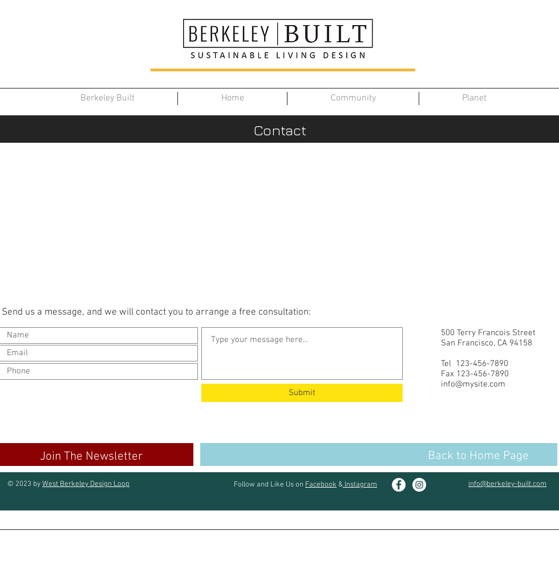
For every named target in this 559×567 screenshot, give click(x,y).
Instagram (360, 484)
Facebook (321, 484)
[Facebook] (399, 485)
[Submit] (302, 393)
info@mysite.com (473, 384)
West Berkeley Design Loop (85, 484)
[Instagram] (419, 485)
